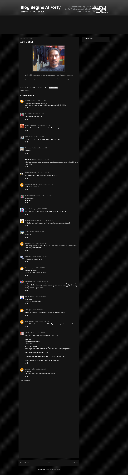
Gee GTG (28, 296)
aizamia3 (27, 100)
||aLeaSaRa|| (29, 281)
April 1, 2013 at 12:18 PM (42, 125)
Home (49, 463)
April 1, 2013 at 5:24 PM (39, 268)
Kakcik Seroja (29, 125)
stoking (27, 90)
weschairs (28, 256)
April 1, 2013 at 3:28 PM (45, 220)
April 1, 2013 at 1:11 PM (45, 184)
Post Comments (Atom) (53, 469)
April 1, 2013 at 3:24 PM (40, 209)
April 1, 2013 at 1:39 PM (43, 195)
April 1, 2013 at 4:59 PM (39, 256)
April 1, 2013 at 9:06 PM (41, 281)
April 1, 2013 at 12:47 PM (41, 159)
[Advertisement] (49, 443)
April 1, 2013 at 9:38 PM (38, 296)
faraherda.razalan (30, 172)
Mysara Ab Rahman (31, 184)
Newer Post (24, 463)
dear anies (28, 148)
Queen (27, 332)
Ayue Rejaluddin (30, 195)
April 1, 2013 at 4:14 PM (39, 243)
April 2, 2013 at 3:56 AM (41, 321)
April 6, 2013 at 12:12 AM (38, 369)
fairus (27, 136)
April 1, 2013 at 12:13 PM (36, 114)
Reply (26, 108)
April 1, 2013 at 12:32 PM (39, 148)
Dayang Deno (29, 321)
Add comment (25, 380)
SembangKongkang (31, 220)
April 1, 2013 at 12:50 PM (44, 172)
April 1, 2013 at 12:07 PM (38, 100)
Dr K (26, 114)
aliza (26, 310)
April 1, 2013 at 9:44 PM (35, 310)
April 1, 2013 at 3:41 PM (37, 231)
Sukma (27, 231)
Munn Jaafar (29, 209)
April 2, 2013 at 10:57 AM (37, 332)
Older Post (74, 463)
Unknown (28, 243)
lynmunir (28, 369)
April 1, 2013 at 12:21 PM (36, 136)
